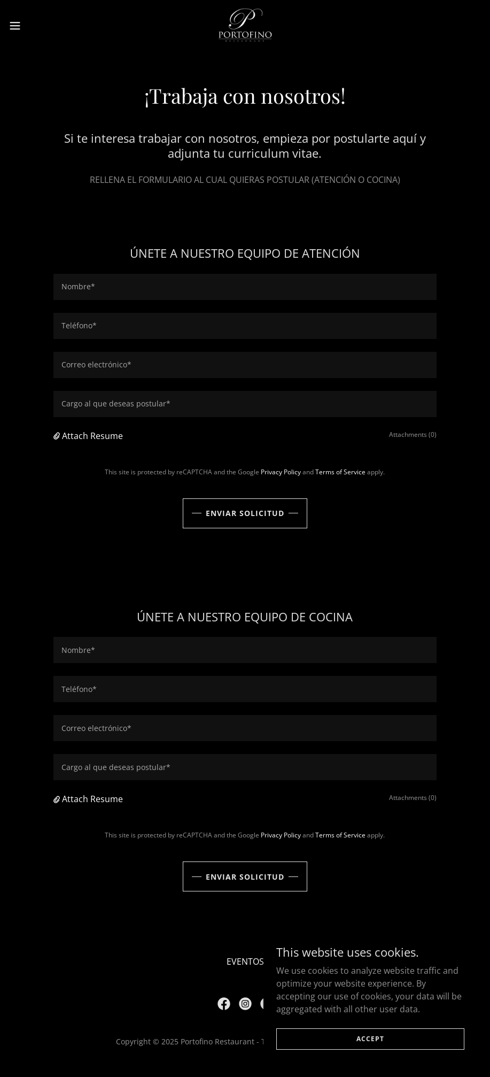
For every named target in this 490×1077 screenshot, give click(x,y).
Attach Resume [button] (92, 436)
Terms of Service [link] (340, 471)
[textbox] (244, 287)
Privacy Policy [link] (281, 471)
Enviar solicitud (245, 513)
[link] (245, 25)
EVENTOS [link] (245, 961)
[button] (40, 25)
